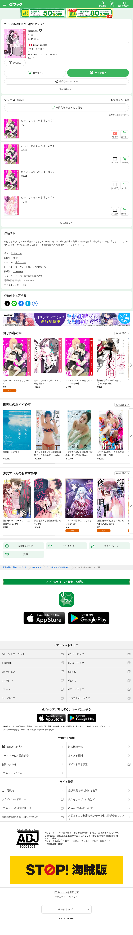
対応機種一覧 (75, 746)
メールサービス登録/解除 (15, 755)
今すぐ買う (101, 72)
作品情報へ (65, 89)
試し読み (17, 63)
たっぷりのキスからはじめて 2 (38, 146)
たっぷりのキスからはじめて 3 (38, 171)
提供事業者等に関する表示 (82, 790)
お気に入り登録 (121, 100)
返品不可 (31, 58)
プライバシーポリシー (14, 799)
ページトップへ (66, 909)
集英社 (16, 258)
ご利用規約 (8, 790)
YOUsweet (18, 271)
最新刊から (123, 115)
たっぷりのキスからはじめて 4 (38, 197)
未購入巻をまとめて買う (69, 107)
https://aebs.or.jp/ (55, 844)
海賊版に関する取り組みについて (20, 817)
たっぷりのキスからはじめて (28, 276)
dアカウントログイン (13, 773)
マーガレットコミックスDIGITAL (30, 267)
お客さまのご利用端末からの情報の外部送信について (96, 817)
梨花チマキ (33, 30)
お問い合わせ (9, 764)
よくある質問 (75, 755)
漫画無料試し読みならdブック (14, 567)
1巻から (113, 115)
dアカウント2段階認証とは (16, 808)
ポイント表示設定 (78, 764)
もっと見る (121, 333)
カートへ (37, 72)
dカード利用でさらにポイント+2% (41, 54)
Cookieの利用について (80, 808)
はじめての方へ (12, 746)
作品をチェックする (68, 81)
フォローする (40, 30)
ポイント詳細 (35, 48)
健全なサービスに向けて (81, 799)
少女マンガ (20, 262)
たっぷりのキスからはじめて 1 (38, 120)
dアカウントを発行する (66, 892)
